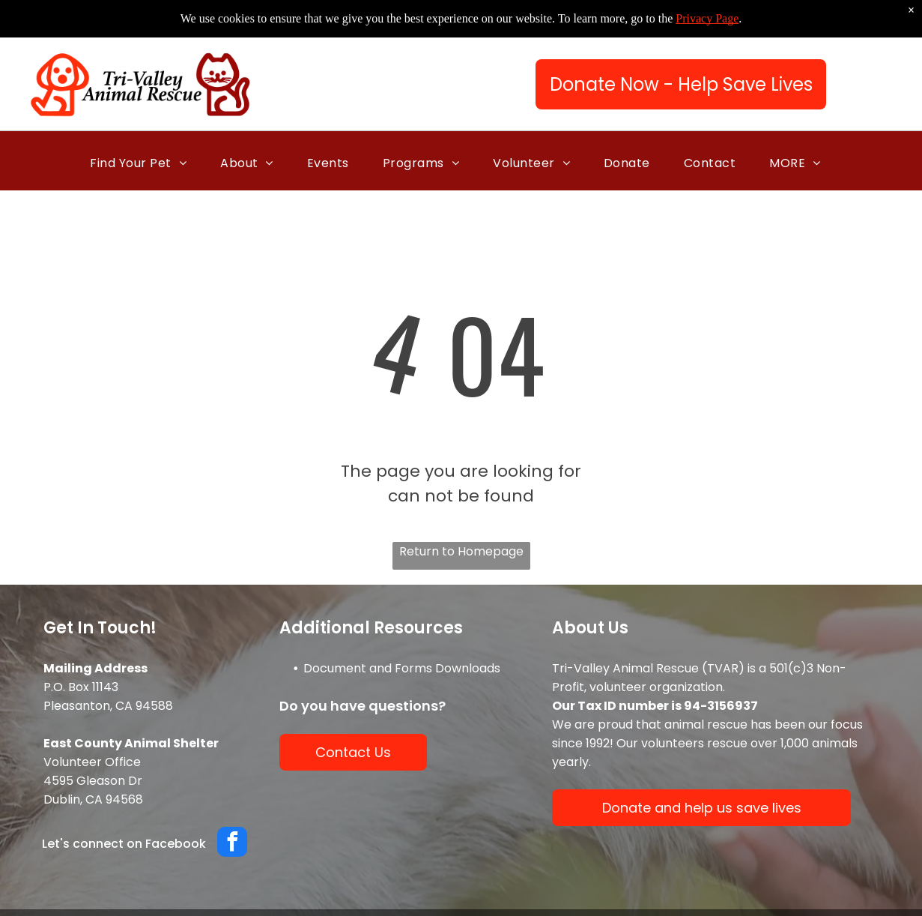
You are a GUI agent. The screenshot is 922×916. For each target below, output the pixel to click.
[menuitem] (144, 163)
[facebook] (232, 844)
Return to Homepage (461, 551)
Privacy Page (707, 18)
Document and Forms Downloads (401, 668)
